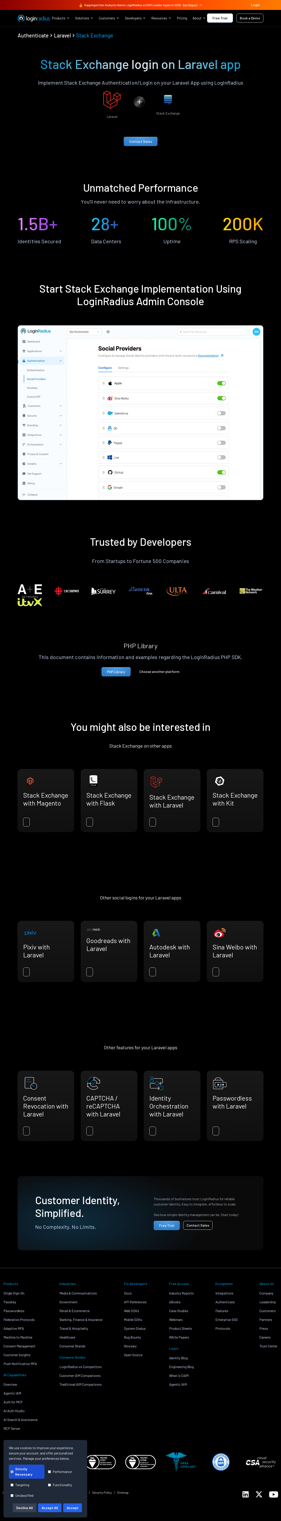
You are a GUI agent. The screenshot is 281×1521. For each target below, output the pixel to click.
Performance (60, 1471)
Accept (72, 1508)
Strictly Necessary (21, 1471)
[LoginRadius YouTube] (273, 1494)
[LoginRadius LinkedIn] (245, 1494)
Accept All (50, 1508)
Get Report (193, 5)
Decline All (24, 1508)
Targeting (20, 1485)
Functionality (60, 1485)
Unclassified (22, 1495)
